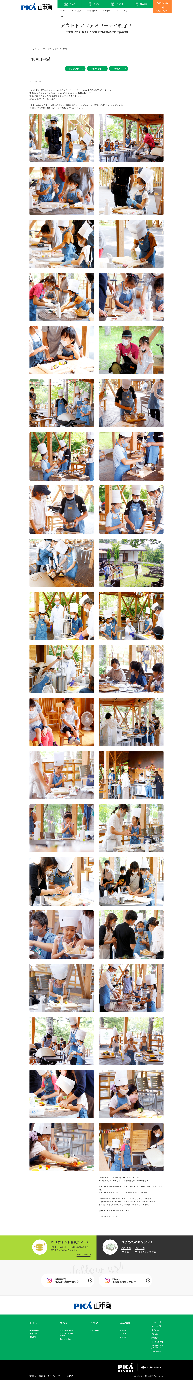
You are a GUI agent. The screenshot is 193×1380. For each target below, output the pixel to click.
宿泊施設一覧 (34, 1330)
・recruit (60, 16)
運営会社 (42, 1376)
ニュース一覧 (156, 1326)
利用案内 (123, 1330)
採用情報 (32, 1376)
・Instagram (106, 11)
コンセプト (124, 1337)
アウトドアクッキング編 (145, 1252)
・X (116, 11)
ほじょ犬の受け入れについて (157, 1347)
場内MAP (123, 1333)
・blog (124, 11)
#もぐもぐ (96, 68)
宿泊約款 (69, 1376)
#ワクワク (74, 68)
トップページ (34, 49)
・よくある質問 (75, 11)
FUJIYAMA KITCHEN (66, 1330)
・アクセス (61, 11)
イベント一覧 (94, 1330)
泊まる (33, 1323)
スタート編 (126, 1247)
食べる (64, 1323)
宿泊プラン (33, 1333)
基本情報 (125, 1323)
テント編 (125, 1252)
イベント (95, 1323)
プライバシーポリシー (56, 1376)
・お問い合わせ (91, 11)
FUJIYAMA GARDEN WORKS (66, 1334)
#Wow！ (117, 68)
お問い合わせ (156, 1351)
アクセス (154, 1334)
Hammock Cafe (65, 1339)
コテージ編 (139, 1247)
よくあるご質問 (157, 1342)
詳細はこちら (82, 1254)
